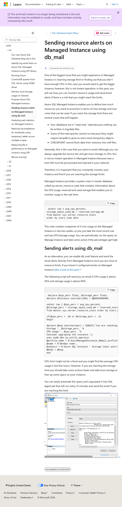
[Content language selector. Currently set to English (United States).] (18, 485)
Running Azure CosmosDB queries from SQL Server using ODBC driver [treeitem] (23, 81)
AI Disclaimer (10, 492)
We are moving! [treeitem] (19, 156)
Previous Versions (28, 492)
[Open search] (107, 4)
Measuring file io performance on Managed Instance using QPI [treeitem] (24, 148)
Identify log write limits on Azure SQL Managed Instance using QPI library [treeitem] (24, 67)
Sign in (115, 4)
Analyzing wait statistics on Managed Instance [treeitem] (22, 122)
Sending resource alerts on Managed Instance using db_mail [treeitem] (23, 111)
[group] (81, 324)
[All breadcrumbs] (47, 33)
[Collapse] (33, 33)
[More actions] (115, 33)
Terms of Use (10, 497)
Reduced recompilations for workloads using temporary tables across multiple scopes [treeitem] (23, 134)
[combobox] (20, 39)
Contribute (57, 492)
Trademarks (25, 497)
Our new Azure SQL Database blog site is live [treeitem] (23, 56)
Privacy (69, 492)
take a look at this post (66, 269)
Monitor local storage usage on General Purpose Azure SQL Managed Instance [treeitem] (21, 97)
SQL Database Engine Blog (65, 32)
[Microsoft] (6, 4)
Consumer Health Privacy (91, 492)
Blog (43, 492)
